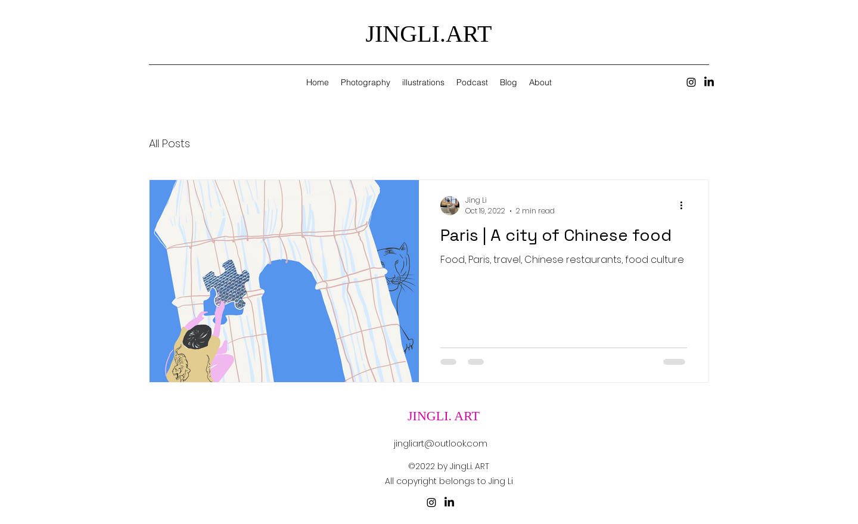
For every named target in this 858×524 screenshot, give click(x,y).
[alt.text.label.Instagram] (691, 82)
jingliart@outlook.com (440, 443)
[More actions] (685, 206)
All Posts (169, 143)
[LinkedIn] (709, 82)
